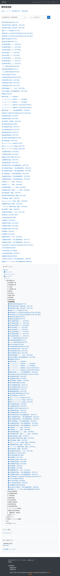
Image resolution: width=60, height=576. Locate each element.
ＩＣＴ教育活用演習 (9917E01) (10, 66)
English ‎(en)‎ (13, 567)
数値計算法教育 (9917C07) (9, 39)
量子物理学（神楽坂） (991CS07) (11, 121)
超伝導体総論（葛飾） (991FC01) (11, 193)
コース (8, 11)
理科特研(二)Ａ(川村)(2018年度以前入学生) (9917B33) (17, 33)
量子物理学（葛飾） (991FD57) (11, 209)
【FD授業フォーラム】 (9, 549)
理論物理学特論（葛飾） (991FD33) (12, 204)
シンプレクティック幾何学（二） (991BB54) (14, 102)
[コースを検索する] (38, 17)
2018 (4, 545)
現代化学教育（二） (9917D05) (11, 55)
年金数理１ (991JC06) (8, 220)
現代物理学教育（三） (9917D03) (11, 50)
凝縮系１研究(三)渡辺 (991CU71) (11, 157)
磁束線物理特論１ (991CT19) (10, 132)
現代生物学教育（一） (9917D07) (11, 58)
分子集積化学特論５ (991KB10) (11, 253)
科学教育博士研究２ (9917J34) (10, 83)
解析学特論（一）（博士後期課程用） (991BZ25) (16, 110)
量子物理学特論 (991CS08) (9, 124)
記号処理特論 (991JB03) (9, 217)
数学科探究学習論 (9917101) (10, 22)
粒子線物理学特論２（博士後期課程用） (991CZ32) (16, 171)
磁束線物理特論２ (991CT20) (10, 135)
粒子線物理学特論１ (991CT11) (11, 127)
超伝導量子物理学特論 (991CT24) (11, 138)
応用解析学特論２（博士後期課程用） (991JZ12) (16, 242)
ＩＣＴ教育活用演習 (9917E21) (10, 72)
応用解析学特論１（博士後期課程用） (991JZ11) (16, 239)
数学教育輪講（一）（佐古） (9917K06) (13, 88)
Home (3, 11)
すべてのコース (7, 533)
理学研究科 (25, 11)
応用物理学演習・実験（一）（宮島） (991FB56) (16, 190)
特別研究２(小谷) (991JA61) (10, 215)
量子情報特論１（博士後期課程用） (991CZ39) (15, 173)
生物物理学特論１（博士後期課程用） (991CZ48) (16, 176)
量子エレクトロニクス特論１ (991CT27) (13, 146)
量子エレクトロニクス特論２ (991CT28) (13, 149)
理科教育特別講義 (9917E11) (10, 69)
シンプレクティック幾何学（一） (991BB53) (14, 99)
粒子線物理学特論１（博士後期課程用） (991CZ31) (16, 168)
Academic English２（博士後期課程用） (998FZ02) (16, 259)
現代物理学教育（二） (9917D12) (11, 63)
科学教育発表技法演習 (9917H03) (11, 77)
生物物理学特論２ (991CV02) (10, 162)
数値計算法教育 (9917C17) (9, 41)
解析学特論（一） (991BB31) (10, 96)
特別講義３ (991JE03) (8, 234)
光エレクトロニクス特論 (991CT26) (12, 143)
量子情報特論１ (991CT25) (9, 140)
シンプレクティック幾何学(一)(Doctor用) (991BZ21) (17, 105)
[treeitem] (30, 396)
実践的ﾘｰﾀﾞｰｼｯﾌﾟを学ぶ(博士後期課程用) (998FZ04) (17, 261)
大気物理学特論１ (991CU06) (10, 151)
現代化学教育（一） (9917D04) (11, 52)
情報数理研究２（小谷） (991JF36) (12, 237)
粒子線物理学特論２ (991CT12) (11, 129)
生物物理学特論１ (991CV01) (10, 160)
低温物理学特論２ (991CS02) (10, 118)
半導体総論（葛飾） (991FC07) (11, 198)
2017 (8, 545)
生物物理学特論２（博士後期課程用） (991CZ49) (16, 179)
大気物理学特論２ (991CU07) (10, 154)
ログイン (55, 2)
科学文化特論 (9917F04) (9, 74)
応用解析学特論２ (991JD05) (10, 228)
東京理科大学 (16, 11)
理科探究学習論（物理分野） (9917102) (13, 25)
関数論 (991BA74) (7, 94)
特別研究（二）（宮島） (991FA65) (12, 184)
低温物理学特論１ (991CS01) (10, 116)
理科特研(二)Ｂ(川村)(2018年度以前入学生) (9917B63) (17, 36)
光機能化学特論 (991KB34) (9, 256)
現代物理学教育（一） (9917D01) (11, 44)
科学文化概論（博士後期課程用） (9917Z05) (14, 91)
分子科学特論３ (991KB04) (9, 250)
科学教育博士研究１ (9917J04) (10, 80)
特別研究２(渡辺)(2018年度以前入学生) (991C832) (16, 113)
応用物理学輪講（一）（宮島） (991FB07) (14, 187)
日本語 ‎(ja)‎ (11, 565)
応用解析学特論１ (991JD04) (10, 226)
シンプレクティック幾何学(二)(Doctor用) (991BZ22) (17, 107)
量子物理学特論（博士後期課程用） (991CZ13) (15, 165)
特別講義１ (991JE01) (8, 231)
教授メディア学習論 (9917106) (10, 30)
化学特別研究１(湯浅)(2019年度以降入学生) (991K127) (17, 245)
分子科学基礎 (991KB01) (9, 248)
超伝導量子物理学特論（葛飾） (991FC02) (14, 195)
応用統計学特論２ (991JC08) (10, 223)
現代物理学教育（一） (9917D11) (11, 61)
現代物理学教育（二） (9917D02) (11, 47)
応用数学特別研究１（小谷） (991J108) (13, 212)
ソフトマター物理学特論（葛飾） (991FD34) (14, 206)
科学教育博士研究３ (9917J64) (10, 85)
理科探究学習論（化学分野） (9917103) (13, 28)
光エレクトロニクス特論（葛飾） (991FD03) (14, 201)
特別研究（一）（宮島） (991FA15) (12, 182)
